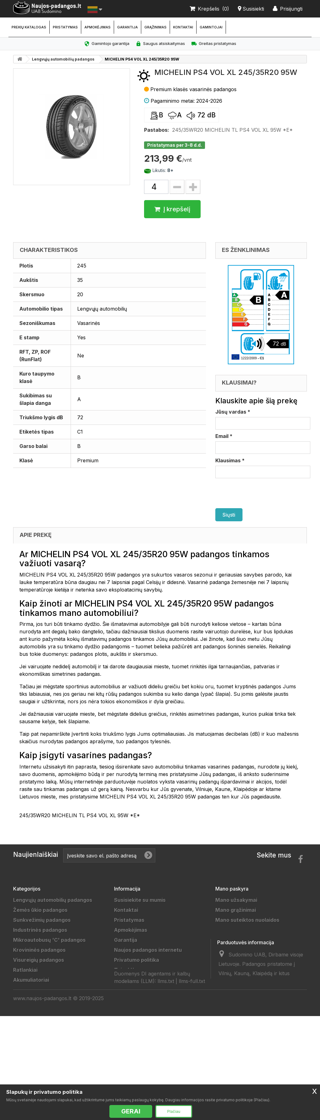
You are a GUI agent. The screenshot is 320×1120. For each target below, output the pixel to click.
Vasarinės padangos (38, 1070)
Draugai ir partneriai (139, 1000)
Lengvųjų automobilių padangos (63, 59)
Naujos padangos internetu (148, 950)
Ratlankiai (25, 970)
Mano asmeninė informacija (249, 940)
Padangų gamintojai (138, 1010)
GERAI (130, 1111)
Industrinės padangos (40, 930)
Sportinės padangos (38, 1020)
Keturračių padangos (39, 1040)
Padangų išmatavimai (140, 1030)
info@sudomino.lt (274, 1037)
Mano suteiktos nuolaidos (247, 920)
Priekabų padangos (37, 1000)
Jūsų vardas (232, 412)
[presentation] (262, 493)
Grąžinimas (155, 27)
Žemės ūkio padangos (40, 910)
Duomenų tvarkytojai (140, 990)
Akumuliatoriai (31, 980)
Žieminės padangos (37, 1060)
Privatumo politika (136, 960)
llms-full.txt (192, 1070)
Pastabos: (156, 130)
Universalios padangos (41, 1080)
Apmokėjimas (97, 27)
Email (223, 436)
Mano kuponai (232, 950)
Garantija (127, 27)
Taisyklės (126, 970)
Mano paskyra (231, 889)
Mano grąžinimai (235, 910)
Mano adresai (232, 930)
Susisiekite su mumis (140, 900)
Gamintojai (211, 27)
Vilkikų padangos (34, 1010)
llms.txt (166, 1070)
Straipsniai (127, 1040)
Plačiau (173, 1111)
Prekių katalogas (29, 27)
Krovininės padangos (39, 950)
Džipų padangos (33, 990)
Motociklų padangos (38, 1030)
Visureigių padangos (38, 960)
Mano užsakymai (236, 900)
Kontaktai (183, 27)
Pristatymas (65, 27)
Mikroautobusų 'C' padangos (49, 940)
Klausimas (230, 460)
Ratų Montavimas (136, 1050)
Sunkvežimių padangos (42, 920)
